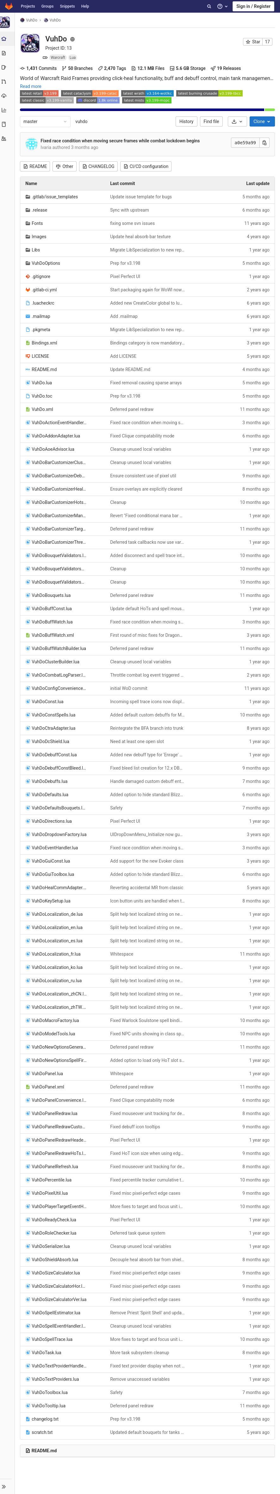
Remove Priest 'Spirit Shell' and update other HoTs (148, 1312)
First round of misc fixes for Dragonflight (148, 635)
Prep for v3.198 (126, 263)
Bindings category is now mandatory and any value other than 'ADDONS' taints (148, 342)
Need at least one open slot (138, 741)
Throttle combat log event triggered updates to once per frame (148, 675)
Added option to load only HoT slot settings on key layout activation (148, 1060)
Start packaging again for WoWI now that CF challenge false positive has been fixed (148, 289)
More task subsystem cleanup (140, 1352)
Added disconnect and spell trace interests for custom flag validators (148, 555)
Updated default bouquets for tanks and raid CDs (148, 1432)
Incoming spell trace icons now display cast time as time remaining (148, 701)
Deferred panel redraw (132, 409)
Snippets (67, 6)
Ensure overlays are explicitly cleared (147, 489)
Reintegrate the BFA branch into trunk (147, 728)
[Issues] (8, 67)
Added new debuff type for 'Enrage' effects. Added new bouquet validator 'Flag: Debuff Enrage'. (148, 754)
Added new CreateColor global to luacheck (148, 303)
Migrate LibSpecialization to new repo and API (148, 249)
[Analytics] (8, 110)
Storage (189, 68)
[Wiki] (8, 124)
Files (148, 68)
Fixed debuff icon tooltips (136, 1126)
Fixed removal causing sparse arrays (146, 382)
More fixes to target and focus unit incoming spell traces (148, 1206)
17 (267, 41)
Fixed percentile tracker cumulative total (148, 1179)
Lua (74, 57)
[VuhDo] (8, 22)
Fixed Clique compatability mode (143, 435)
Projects (28, 6)
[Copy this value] (264, 143)
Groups (47, 6)
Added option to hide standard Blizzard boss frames (148, 794)
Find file (211, 121)
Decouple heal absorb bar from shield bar (148, 1259)
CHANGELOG (99, 166)
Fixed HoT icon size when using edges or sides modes (148, 1153)
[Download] (237, 121)
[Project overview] (8, 39)
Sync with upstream (130, 210)
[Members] (8, 138)
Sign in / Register (253, 6)
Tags (113, 68)
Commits (39, 68)
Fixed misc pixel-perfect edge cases (146, 1193)
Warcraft (59, 57)
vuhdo (82, 121)
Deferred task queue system (138, 1233)
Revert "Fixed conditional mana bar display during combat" (148, 515)
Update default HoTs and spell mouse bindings (148, 608)
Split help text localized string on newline (148, 914)
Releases (226, 68)
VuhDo (29, 20)
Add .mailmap (124, 316)
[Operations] (8, 96)
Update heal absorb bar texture (141, 236)
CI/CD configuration (146, 166)
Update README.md (131, 369)
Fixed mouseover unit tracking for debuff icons (148, 1113)
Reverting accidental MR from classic (147, 887)
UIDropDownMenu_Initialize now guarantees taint (148, 834)
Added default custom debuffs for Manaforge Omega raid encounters (148, 714)
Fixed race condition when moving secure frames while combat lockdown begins (121, 140)
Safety (117, 807)
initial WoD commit (129, 688)
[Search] (209, 6)
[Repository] (8, 53)
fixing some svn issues (133, 223)
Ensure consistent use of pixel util (144, 475)
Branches (78, 68)
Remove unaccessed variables (140, 1379)
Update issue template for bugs (141, 196)
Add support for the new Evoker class (147, 861)
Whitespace (122, 954)
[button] (8, 1486)
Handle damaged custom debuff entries (148, 781)
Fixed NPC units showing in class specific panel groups (148, 1033)
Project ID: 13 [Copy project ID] (59, 48)
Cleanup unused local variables (141, 449)
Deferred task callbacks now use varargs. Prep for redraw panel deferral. (148, 542)
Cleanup (119, 502)
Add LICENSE (124, 356)
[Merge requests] (8, 81)
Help (85, 6)
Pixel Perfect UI (126, 276)
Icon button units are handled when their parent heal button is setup (148, 900)
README (36, 166)
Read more (31, 86)
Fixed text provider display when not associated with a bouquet (148, 1365)
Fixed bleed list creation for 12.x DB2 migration (148, 768)
